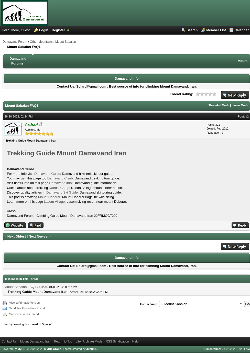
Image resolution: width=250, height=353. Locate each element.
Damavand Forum (15, 42)
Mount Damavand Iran (35, 341)
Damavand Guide (47, 174)
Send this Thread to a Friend (27, 308)
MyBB (21, 348)
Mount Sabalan (65, 42)
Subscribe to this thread (24, 314)
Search (192, 30)
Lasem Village (54, 202)
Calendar (241, 30)
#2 (247, 116)
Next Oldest (16, 236)
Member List (216, 30)
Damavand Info (126, 78)
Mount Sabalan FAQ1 (20, 287)
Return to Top (63, 341)
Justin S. (92, 348)
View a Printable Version (24, 302)
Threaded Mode (219, 105)
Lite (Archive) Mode (89, 341)
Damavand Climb (60, 178)
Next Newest (38, 236)
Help (135, 341)
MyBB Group (52, 348)
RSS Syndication (117, 341)
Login (43, 30)
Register (58, 30)
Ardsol (43, 286)
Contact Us (9, 341)
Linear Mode (240, 105)
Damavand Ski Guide (62, 192)
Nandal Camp (59, 188)
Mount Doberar (49, 197)
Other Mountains (41, 42)
